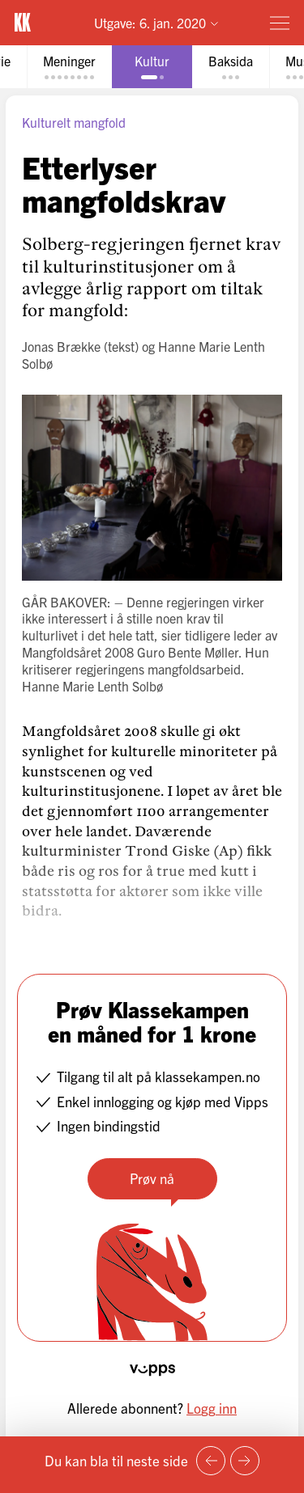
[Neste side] (244, 1460)
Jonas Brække (61, 346)
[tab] (69, 66)
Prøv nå (152, 1177)
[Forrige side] (210, 1460)
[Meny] (279, 22)
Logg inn (211, 1407)
